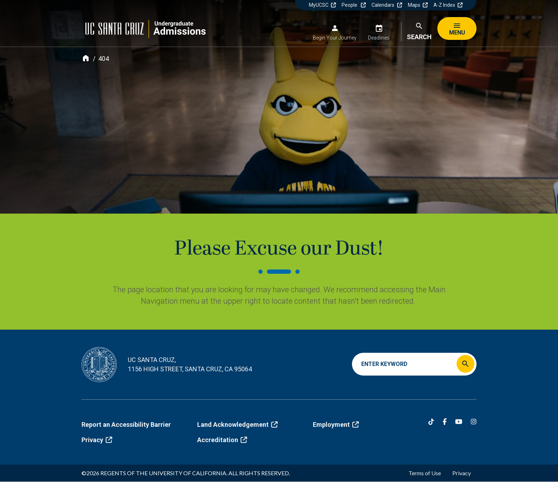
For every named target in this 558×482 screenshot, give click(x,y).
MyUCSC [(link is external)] (322, 5)
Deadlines (379, 38)
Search (419, 37)
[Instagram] (474, 421)
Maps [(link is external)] (418, 5)
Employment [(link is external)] (336, 424)
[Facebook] (445, 421)
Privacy (461, 473)
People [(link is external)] (354, 5)
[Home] (85, 58)
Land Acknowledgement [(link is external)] (237, 424)
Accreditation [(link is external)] (222, 440)
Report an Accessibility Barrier (126, 424)
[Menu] (457, 28)
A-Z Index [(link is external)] (448, 5)
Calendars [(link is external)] (387, 5)
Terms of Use (425, 473)
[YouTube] (458, 421)
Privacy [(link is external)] (96, 440)
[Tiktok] (431, 421)
